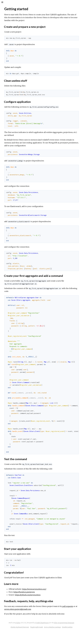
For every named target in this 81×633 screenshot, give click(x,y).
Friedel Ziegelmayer (42, 623)
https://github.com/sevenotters (27, 595)
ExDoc (18, 623)
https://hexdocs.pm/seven (24, 592)
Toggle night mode (36, 627)
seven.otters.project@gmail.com (17, 609)
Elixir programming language (64, 623)
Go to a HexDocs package (52, 627)
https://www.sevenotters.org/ (34, 589)
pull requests (67, 606)
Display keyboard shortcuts (20, 627)
